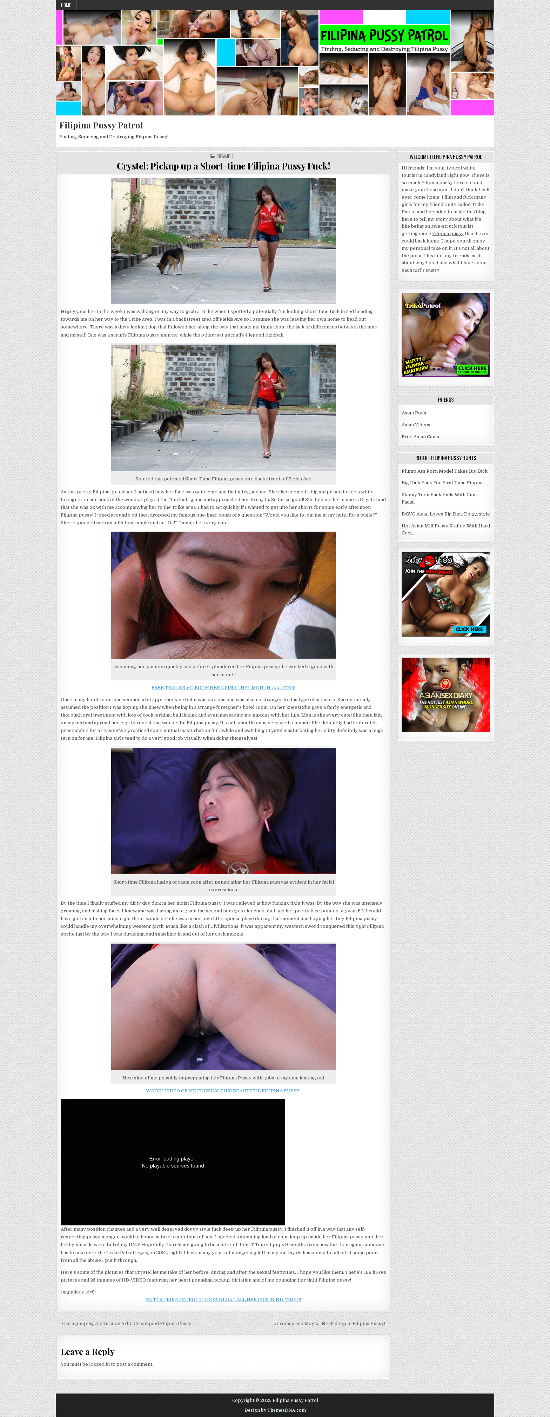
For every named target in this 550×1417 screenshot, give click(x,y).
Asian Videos (416, 424)
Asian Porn (414, 412)
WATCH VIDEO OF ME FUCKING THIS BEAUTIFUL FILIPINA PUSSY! (223, 1090)
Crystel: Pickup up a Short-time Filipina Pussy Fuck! (223, 166)
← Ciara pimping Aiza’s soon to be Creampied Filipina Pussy (124, 1323)
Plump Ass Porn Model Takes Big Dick (445, 471)
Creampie (224, 156)
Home (66, 4)
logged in (99, 1364)
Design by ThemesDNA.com (275, 1410)
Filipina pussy (448, 233)
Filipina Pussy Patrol (101, 125)
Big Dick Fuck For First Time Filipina (443, 482)
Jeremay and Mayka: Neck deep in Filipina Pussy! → (332, 1323)
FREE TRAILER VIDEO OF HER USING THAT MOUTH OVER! (223, 687)
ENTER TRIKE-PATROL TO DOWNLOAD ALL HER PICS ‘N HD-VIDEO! (223, 1299)
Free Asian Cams (420, 436)
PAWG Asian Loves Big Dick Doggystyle (446, 514)
